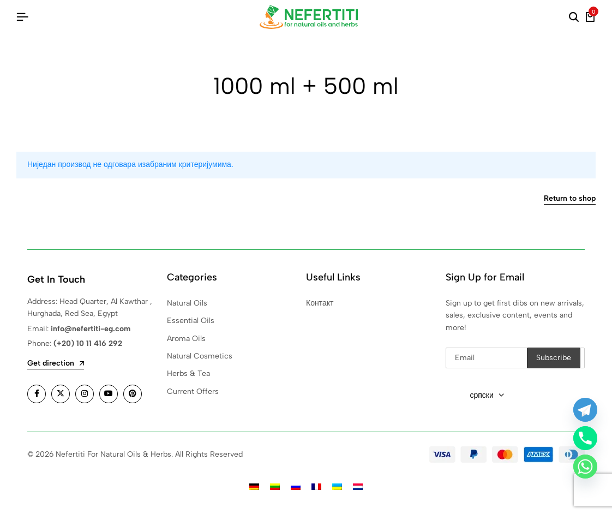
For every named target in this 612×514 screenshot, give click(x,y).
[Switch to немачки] (254, 486)
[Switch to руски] (295, 486)
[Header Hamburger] (22, 17)
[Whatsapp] (585, 467)
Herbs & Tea (188, 373)
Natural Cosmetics (199, 356)
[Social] (36, 394)
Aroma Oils (186, 338)
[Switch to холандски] (357, 486)
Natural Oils (187, 303)
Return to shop (570, 199)
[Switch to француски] (316, 486)
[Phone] (585, 438)
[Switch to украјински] (337, 486)
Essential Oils (190, 320)
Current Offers (193, 391)
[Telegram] (585, 410)
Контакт (319, 303)
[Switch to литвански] (275, 486)
